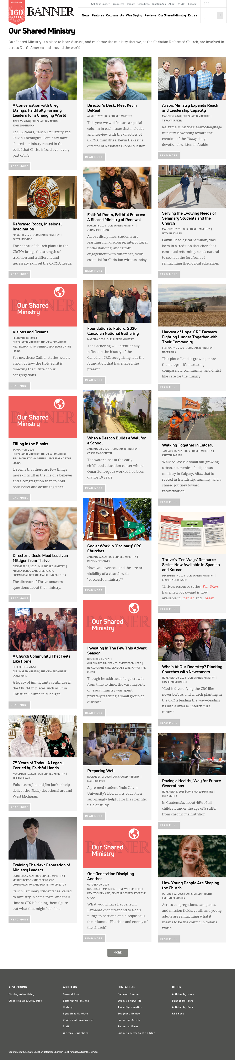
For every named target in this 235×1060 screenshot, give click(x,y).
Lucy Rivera (169, 796)
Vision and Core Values (78, 1020)
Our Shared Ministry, (26, 342)
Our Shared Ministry (172, 15)
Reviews (150, 15)
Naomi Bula (169, 352)
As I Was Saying (131, 15)
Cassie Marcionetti (99, 453)
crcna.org (221, 4)
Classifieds (144, 4)
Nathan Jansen (172, 234)
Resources (118, 4)
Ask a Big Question (130, 1007)
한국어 (182, 4)
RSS (209, 4)
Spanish (188, 598)
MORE (118, 952)
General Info (71, 994)
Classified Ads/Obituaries (25, 1001)
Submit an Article (129, 1020)
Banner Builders (182, 1001)
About (172, 4)
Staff (66, 1026)
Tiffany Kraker (172, 121)
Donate (131, 4)
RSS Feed (178, 1014)
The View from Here (53, 342)
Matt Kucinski (96, 781)
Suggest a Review (129, 1014)
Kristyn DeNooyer (98, 561)
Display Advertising (21, 994)
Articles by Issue (183, 994)
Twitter (206, 4)
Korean (208, 598)
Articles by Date (182, 1007)
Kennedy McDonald (174, 580)
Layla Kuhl (20, 676)
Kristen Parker (172, 455)
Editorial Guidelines (76, 1001)
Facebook (204, 4)
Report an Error (128, 1026)
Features (98, 15)
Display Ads (159, 4)
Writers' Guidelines (76, 1033)
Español (192, 4)
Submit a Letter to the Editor (136, 1033)
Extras (192, 15)
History (68, 1007)
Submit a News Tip (130, 1001)
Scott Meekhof (22, 239)
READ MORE (19, 166)
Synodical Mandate (75, 1014)
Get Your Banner (100, 4)
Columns (112, 15)
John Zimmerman (23, 126)
